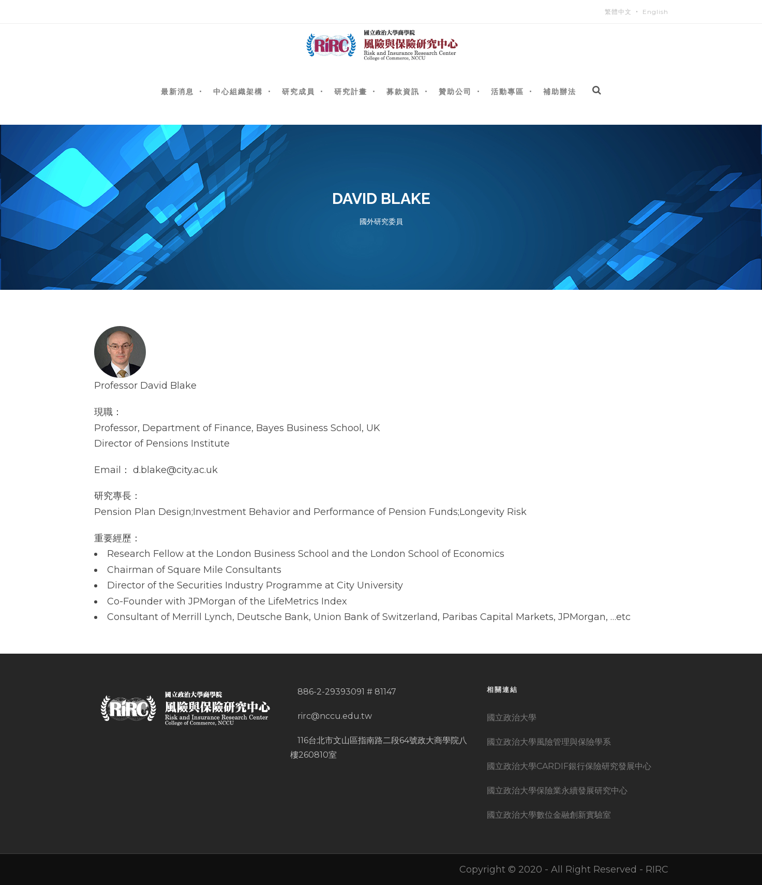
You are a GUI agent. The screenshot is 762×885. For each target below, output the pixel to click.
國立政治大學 (511, 717)
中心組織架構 (238, 91)
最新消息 (177, 91)
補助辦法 (559, 91)
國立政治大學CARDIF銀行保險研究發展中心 (569, 766)
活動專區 (507, 91)
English (655, 12)
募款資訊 (403, 91)
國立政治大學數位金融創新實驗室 (549, 815)
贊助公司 (455, 91)
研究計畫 (350, 91)
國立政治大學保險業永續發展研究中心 (557, 790)
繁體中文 (618, 12)
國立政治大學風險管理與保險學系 (549, 742)
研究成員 (298, 91)
